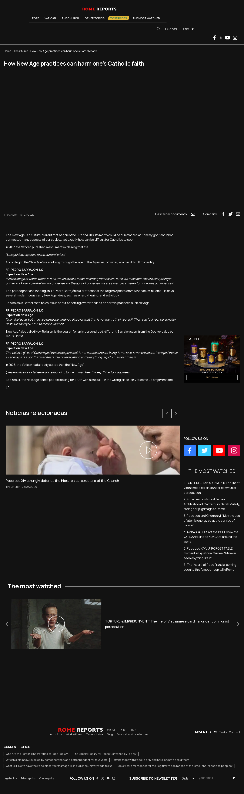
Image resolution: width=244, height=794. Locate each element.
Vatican (52, 18)
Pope (37, 18)
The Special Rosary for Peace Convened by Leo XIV (104, 754)
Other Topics (96, 18)
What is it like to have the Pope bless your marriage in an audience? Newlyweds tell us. (59, 766)
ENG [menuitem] (188, 29)
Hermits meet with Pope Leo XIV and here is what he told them (150, 760)
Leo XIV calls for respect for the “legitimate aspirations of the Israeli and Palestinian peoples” (175, 766)
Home (7, 51)
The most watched (148, 18)
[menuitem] (189, 29)
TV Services (120, 18)
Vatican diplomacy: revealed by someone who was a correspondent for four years (57, 760)
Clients (172, 29)
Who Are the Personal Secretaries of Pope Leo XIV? (37, 754)
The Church (72, 18)
